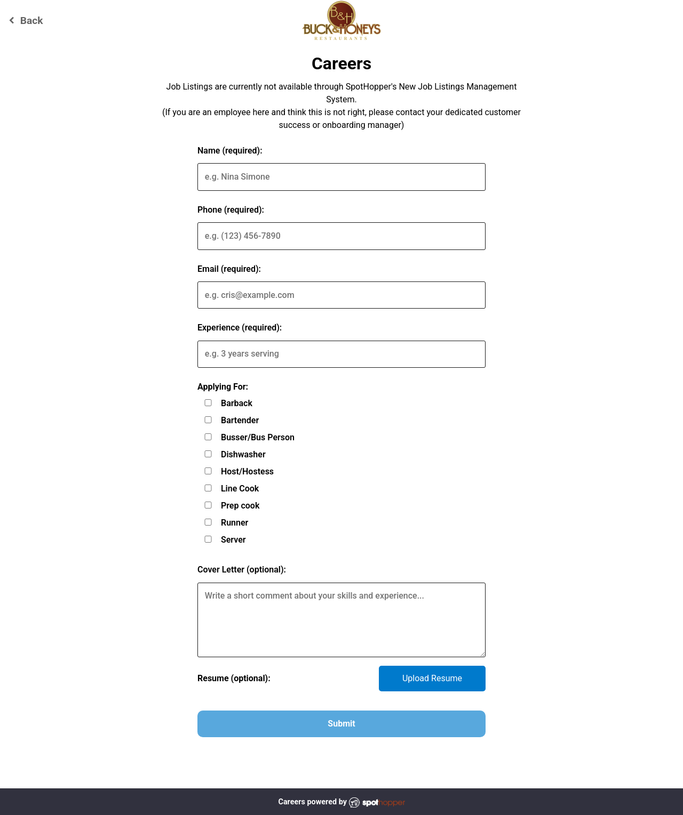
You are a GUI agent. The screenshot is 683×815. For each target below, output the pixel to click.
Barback (236, 403)
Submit (341, 724)
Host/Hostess (247, 471)
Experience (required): (239, 327)
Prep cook (240, 506)
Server (233, 540)
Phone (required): (230, 210)
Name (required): (230, 151)
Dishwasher (243, 454)
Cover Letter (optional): (241, 569)
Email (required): (229, 269)
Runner (234, 523)
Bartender (240, 420)
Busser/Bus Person (258, 437)
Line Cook (240, 488)
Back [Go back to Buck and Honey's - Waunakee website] (24, 20)
